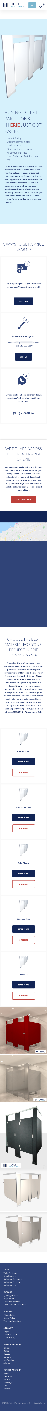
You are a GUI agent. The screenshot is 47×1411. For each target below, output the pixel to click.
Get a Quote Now (23, 500)
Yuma (6, 1385)
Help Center (9, 1298)
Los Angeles (9, 1360)
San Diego (8, 1382)
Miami (6, 1373)
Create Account (10, 1334)
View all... (8, 1388)
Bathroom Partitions (12, 1282)
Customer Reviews (12, 1301)
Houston (7, 1354)
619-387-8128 (26, 345)
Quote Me (23, 772)
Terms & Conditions (12, 1321)
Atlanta (7, 1363)
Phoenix (7, 1379)
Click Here (23, 301)
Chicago (7, 1348)
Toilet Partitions (13, 5)
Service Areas (12, 1344)
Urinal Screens (10, 1276)
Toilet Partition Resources (15, 1304)
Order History (9, 1337)
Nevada (8, 676)
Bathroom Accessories (13, 1279)
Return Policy (9, 1318)
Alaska (39, 676)
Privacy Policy (9, 1315)
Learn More (23, 761)
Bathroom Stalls (10, 1285)
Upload (23, 357)
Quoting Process (11, 1295)
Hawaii (23, 673)
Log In (6, 1331)
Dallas (6, 1351)
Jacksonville (9, 1357)
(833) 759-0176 (23, 413)
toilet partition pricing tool (19, 686)
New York (8, 1376)
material (20, 679)
